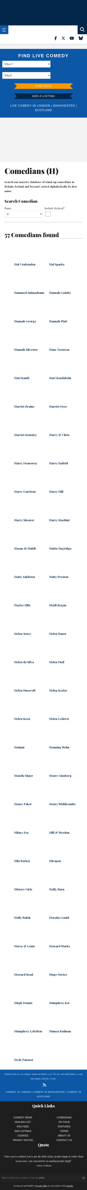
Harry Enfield (58, 452)
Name (8, 197)
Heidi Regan (57, 594)
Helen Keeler (58, 679)
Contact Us (64, 1128)
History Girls (23, 878)
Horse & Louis (24, 935)
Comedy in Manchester (49, 1081)
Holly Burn (56, 878)
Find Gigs (43, 74)
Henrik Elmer (23, 764)
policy (42, 1177)
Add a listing (43, 84)
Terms (64, 1119)
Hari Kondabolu (60, 366)
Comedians (64, 1106)
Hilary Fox (21, 821)
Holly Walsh (22, 906)
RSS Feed (23, 1115)
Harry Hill (56, 480)
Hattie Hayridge (60, 537)
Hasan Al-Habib (25, 537)
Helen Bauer (57, 622)
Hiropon (55, 849)
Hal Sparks (56, 253)
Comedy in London (18, 1081)
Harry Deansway (25, 452)
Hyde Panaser (23, 1048)
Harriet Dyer (58, 395)
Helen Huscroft (24, 679)
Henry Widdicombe (62, 793)
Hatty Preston (58, 565)
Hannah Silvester (26, 338)
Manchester (64, 94)
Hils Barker (22, 849)
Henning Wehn (59, 736)
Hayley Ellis (22, 594)
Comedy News (23, 1106)
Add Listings (22, 1119)
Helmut (19, 736)
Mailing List (23, 1110)
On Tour (64, 1110)
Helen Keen (22, 707)
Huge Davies (58, 963)
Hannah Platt (58, 310)
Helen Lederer (59, 707)
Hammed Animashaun (29, 281)
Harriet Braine (24, 395)
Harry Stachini (59, 509)
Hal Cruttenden (24, 253)
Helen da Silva (24, 651)
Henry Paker (23, 793)
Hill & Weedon (59, 821)
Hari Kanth (21, 366)
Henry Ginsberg (60, 764)
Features (64, 1115)
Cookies (23, 1124)
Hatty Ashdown (24, 565)
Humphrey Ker (59, 991)
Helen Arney (22, 622)
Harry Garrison (25, 480)
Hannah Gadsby (60, 281)
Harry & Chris (59, 423)
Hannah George (25, 310)
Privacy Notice (23, 1128)
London (43, 94)
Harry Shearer (24, 509)
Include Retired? (55, 197)
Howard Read (23, 963)
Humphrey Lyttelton (28, 1020)
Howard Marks (59, 935)
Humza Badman (60, 1020)
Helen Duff (56, 651)
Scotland (43, 98)
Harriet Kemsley (25, 423)
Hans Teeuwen (59, 338)
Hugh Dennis (23, 991)
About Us (64, 1124)
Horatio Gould (59, 906)
